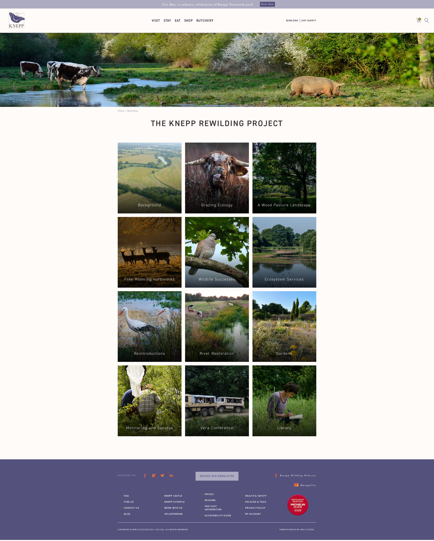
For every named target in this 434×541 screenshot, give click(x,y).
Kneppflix (308, 486)
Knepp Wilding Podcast (298, 476)
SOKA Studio (307, 530)
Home (121, 111)
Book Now (267, 4)
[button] (156, 20)
